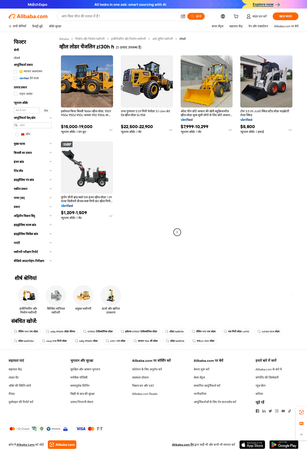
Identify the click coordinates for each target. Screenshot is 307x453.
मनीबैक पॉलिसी (79, 377)
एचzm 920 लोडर (203, 341)
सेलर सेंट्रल (199, 377)
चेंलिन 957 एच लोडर (204, 331)
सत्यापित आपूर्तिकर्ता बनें (207, 385)
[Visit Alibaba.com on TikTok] (290, 411)
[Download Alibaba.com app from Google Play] (283, 444)
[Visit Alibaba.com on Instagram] (277, 411)
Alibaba (64, 39)
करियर (259, 393)
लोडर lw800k (174, 331)
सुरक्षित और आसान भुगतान (85, 369)
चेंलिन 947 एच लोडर (26, 331)
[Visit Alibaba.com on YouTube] (283, 411)
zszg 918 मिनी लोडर (54, 341)
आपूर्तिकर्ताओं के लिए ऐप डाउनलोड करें (215, 402)
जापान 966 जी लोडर (145, 341)
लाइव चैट (14, 377)
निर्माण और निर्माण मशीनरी (90, 39)
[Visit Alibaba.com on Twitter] (270, 411)
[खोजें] (196, 16)
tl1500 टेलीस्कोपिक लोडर (98, 331)
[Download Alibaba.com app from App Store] (252, 444)
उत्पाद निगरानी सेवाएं (81, 402)
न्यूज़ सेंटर (261, 385)
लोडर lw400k (175, 341)
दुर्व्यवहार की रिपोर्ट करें (21, 402)
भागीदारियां (200, 393)
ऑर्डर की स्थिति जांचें (20, 385)
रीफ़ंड (12, 393)
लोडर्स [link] (182, 39)
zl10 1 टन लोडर (115, 341)
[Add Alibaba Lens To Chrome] (62, 444)
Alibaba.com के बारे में (269, 369)
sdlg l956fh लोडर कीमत (60, 331)
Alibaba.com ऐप (183, 444)
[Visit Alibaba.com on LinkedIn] (264, 411)
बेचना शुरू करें (201, 369)
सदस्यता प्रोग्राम (140, 377)
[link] (301, 412)
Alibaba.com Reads (144, 393)
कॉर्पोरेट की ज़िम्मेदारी (267, 377)
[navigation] (32, 151)
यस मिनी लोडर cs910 (236, 331)
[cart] (237, 17)
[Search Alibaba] (119, 16)
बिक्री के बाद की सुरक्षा (82, 393)
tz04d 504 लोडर (268, 331)
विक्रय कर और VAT (143, 385)
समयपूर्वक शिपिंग (79, 385)
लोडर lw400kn (24, 341)
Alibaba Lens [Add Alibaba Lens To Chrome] (26, 444)
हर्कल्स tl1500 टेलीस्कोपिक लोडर (139, 331)
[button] (183, 16)
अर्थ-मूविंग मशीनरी (162, 39)
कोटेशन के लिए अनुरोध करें (147, 369)
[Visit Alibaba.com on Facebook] (257, 411)
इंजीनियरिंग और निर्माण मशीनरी (128, 39)
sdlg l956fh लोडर (86, 341)
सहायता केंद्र (15, 369)
